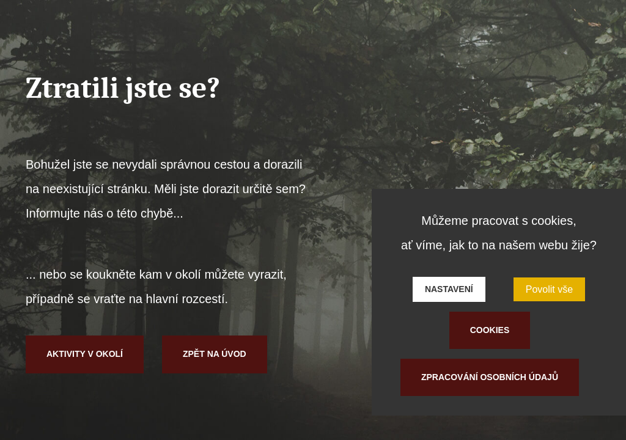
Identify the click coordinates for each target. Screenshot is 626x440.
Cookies (490, 330)
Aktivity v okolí (84, 354)
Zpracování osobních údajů (489, 377)
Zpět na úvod (214, 354)
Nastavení (449, 289)
